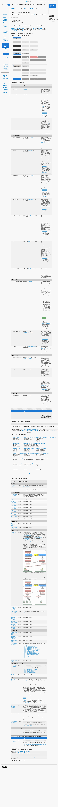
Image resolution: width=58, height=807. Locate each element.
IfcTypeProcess (25, 49)
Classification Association (14, 495)
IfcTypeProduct (32, 8)
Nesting (12, 519)
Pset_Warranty (27, 473)
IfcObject (43, 142)
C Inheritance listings (5, 83)
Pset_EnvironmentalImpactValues (42, 453)
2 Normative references (5, 20)
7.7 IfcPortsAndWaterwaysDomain (6, 59)
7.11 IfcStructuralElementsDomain (6, 66)
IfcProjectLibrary (41, 28)
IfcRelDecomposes (45, 236)
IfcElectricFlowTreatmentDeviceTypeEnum (31, 413)
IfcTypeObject (14, 279)
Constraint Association (13, 505)
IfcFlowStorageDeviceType (25, 75)
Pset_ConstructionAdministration (30, 437)
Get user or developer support (52, 1)
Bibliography (5, 92)
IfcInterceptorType (41, 79)
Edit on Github (52, 6)
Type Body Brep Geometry (14, 622)
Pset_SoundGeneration (28, 468)
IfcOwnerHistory (31, 94)
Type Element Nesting (14, 661)
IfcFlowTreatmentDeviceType (17, 728)
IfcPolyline (25, 683)
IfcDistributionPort (41, 684)
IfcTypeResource (33, 49)
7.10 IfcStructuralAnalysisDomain (6, 64)
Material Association (13, 514)
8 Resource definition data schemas (5, 69)
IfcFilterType (34, 79)
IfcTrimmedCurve (30, 683)
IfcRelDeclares (13, 29)
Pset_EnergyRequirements (29, 448)
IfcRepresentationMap (27, 358)
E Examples (5, 87)
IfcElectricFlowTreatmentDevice (16, 32)
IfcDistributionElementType (17, 57)
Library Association (13, 511)
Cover (4, 7)
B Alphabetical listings (5, 79)
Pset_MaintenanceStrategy (18, 458)
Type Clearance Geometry (13, 706)
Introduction (5, 14)
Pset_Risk (38, 463)
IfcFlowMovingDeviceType (34, 72)
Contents (4, 9)
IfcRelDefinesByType (32, 346)
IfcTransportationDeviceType (25, 62)
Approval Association (13, 502)
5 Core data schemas (5, 36)
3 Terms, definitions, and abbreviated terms (5, 25)
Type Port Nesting (13, 676)
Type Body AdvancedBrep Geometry (14, 618)
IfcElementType (17, 53)
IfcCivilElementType (34, 57)
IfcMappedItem (27, 539)
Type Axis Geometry (13, 681)
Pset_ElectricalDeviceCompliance (30, 443)
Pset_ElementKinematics (40, 443)
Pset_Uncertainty (16, 473)
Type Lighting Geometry (13, 715)
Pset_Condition (16, 437)
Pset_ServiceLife (16, 468)
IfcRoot (17, 38)
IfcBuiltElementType (25, 57)
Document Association (13, 508)
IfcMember (44, 328)
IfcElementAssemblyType (42, 57)
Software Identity (13, 490)
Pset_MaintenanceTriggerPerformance (20, 463)
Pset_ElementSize (16, 448)
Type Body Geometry (13, 628)
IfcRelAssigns (30, 137)
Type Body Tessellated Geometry (13, 638)
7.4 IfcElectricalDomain (6, 53)
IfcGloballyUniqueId (27, 89)
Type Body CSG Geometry (14, 625)
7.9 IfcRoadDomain (6, 62)
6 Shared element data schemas (5, 40)
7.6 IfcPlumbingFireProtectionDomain (6, 57)
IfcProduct (26, 8)
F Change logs (5, 89)
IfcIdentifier (30, 281)
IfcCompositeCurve (39, 683)
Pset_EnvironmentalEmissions (18, 453)
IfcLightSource (37, 716)
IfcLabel (29, 119)
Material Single (14, 516)
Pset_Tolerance (39, 468)
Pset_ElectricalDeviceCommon (18, 443)
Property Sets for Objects (14, 612)
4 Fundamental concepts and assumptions (5, 31)
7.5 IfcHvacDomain (6, 55)
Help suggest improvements (42, 1)
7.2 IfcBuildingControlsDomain (6, 50)
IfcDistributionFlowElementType (17, 66)
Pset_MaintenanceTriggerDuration (42, 458)
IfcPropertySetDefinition (28, 332)
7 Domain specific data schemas (5, 45)
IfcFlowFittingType (25, 72)
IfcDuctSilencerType (25, 79)
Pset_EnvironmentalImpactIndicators (31, 453)
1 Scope (4, 17)
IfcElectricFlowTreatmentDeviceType (29, 14)
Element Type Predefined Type (14, 633)
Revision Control (13, 486)
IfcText (29, 131)
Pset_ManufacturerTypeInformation (31, 463)
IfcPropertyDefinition (25, 42)
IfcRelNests (30, 150)
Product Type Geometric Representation (14, 608)
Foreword (4, 12)
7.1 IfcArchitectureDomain (6, 48)
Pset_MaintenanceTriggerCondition (31, 458)
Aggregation (13, 499)
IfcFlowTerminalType (34, 75)
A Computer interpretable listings (5, 75)
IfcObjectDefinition (17, 42)
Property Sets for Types (14, 528)
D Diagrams (5, 85)
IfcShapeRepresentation (38, 537)
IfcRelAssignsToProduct (33, 378)
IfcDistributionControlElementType (25, 66)
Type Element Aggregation (14, 641)
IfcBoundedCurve (35, 682)
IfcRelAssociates (31, 268)
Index (4, 94)
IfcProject (35, 28)
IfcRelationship (34, 42)
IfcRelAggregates (31, 215)
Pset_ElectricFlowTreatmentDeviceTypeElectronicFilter (46, 437)
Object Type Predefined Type (13, 524)
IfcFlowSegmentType (42, 72)
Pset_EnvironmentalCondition (41, 448)
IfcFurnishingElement (46, 323)
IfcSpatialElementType (25, 53)
